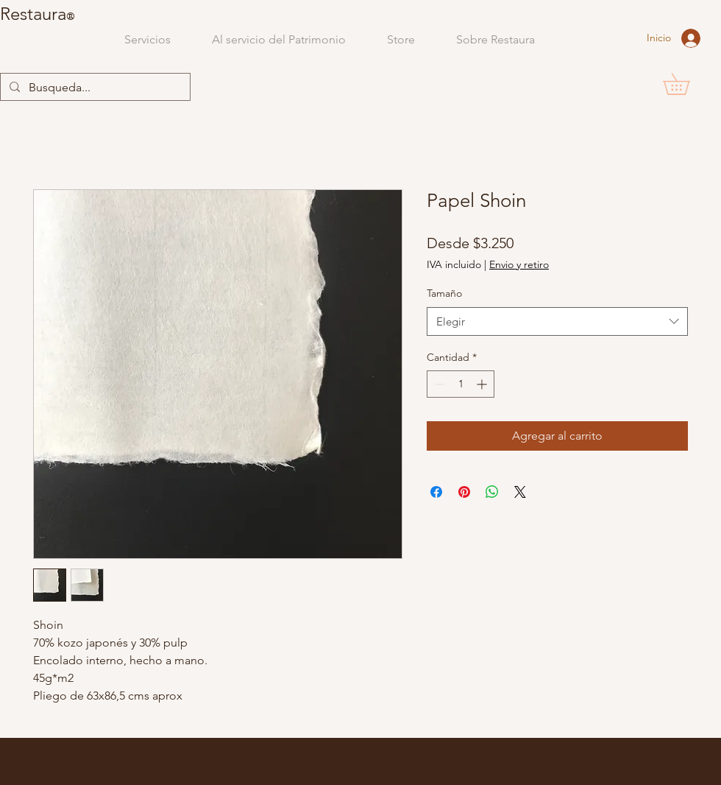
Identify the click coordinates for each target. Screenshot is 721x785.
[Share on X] (520, 492)
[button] (687, 84)
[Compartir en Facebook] (436, 492)
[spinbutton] (460, 384)
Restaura (33, 13)
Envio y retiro (519, 264)
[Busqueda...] (94, 88)
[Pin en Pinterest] (464, 492)
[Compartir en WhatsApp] (492, 492)
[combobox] (557, 321)
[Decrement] (438, 384)
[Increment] (483, 384)
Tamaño (444, 293)
